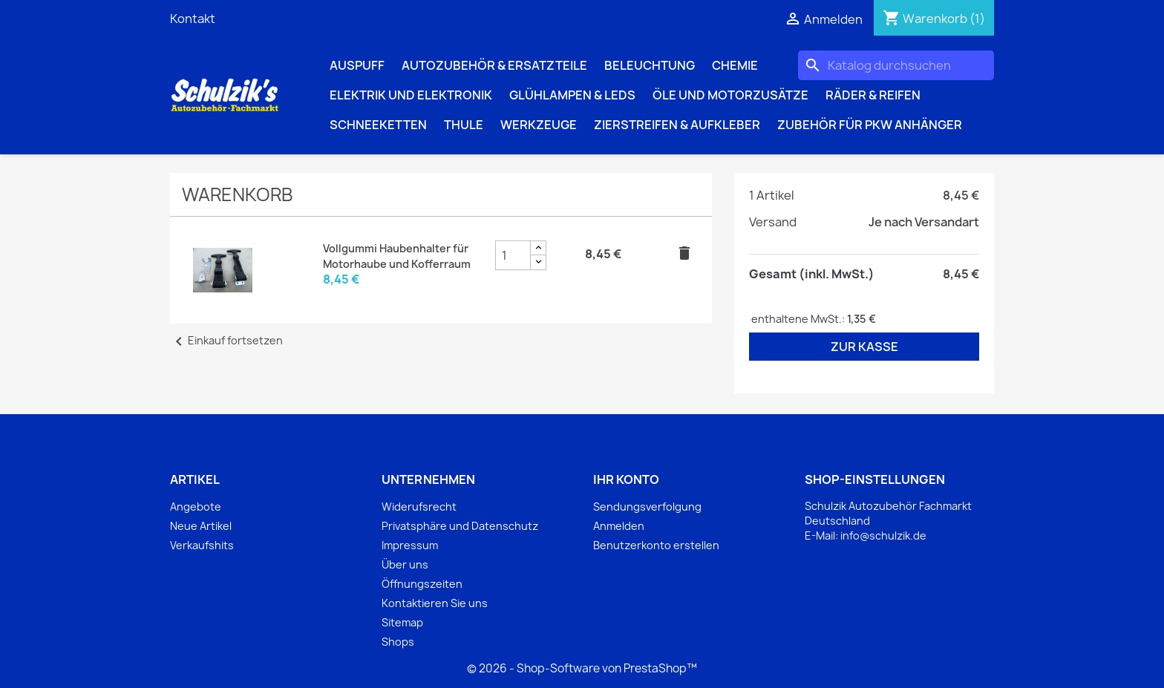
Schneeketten (378, 125)
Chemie (735, 65)
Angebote (195, 506)
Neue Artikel (201, 526)
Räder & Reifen (873, 95)
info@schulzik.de (883, 535)
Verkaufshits (202, 545)
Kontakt (192, 18)
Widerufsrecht (419, 506)
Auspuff (357, 65)
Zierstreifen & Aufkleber (677, 125)
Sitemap (402, 622)
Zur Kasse (864, 346)
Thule (463, 125)
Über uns (405, 564)
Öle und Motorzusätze (730, 95)
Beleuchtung (649, 65)
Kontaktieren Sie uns (435, 603)
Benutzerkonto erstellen (656, 545)
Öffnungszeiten (422, 584)
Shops (398, 642)
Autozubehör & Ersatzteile (494, 65)
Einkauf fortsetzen (226, 340)
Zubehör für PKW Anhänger (869, 125)
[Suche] (896, 65)
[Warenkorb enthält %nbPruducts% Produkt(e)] (934, 18)
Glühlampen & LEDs (572, 95)
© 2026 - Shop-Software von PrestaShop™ (582, 668)
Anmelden (618, 526)
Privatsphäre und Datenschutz (460, 526)
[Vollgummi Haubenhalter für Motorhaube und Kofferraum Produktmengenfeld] (513, 255)
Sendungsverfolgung (647, 506)
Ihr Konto (626, 479)
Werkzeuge (538, 125)
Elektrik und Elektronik (411, 95)
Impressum (410, 545)
